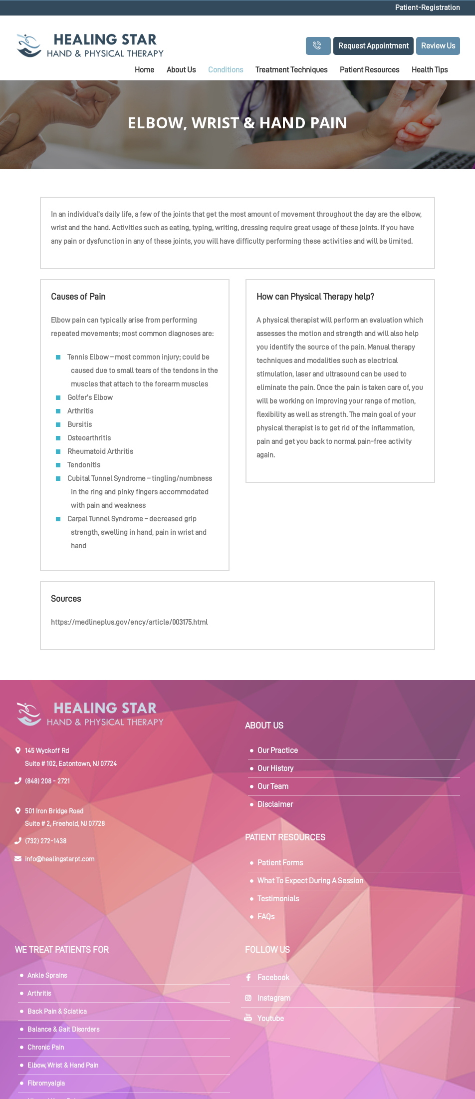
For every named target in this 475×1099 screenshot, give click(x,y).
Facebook (273, 978)
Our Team (272, 786)
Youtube (270, 1019)
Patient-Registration (427, 7)
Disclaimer (275, 804)
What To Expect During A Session (310, 881)
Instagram (273, 998)
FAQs (265, 917)
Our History (275, 768)
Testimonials (278, 899)
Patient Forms (280, 863)
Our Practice (277, 750)
